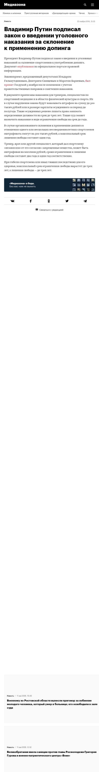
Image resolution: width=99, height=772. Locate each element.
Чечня (82, 12)
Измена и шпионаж (12, 12)
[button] (92, 5)
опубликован (25, 67)
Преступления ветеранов (36, 12)
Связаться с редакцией (49, 209)
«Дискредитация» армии (63, 12)
